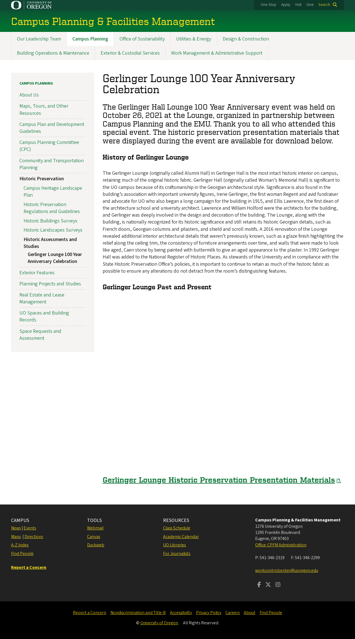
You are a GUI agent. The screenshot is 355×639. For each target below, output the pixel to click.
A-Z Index (20, 545)
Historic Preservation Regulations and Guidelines (52, 208)
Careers (232, 613)
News (16, 528)
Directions (33, 537)
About (249, 613)
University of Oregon (159, 623)
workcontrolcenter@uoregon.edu (286, 570)
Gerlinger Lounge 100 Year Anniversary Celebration (55, 258)
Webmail (95, 528)
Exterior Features (37, 272)
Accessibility (181, 613)
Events (30, 528)
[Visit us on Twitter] (268, 585)
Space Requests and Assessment (40, 335)
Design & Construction (246, 39)
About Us (29, 95)
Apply (285, 4)
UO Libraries (174, 545)
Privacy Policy (208, 613)
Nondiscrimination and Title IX (138, 613)
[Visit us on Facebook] (259, 585)
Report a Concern (89, 613)
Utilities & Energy (193, 39)
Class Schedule (176, 528)
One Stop (268, 4)
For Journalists (176, 554)
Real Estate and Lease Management (41, 298)
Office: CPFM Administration (280, 545)
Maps (16, 537)
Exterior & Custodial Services (130, 53)
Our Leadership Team (39, 39)
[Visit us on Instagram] (278, 585)
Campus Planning (90, 39)
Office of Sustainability (142, 39)
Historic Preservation (41, 178)
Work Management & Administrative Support (216, 53)
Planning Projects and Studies (50, 283)
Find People (22, 554)
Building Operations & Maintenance (53, 53)
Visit (298, 4)
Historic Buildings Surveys (50, 220)
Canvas (93, 537)
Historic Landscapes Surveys (53, 230)
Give (310, 4)
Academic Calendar (181, 537)
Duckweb (95, 545)
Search (324, 4)
